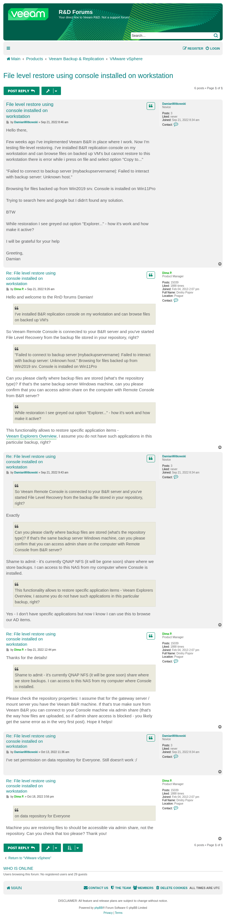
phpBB (98, 907)
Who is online (18, 868)
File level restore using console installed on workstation (88, 75)
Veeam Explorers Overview (31, 436)
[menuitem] (212, 48)
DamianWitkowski (174, 103)
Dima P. (167, 273)
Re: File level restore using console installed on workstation (31, 278)
